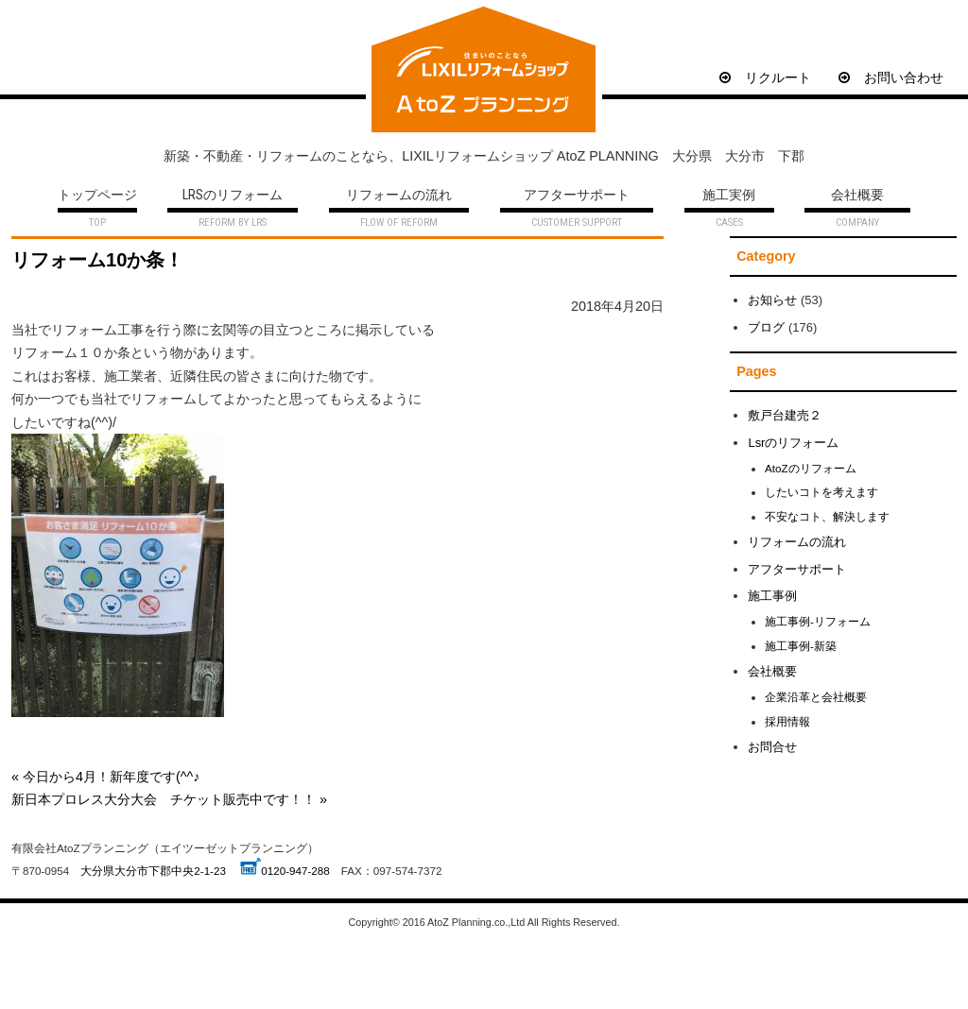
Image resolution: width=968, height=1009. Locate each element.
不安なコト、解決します (827, 516)
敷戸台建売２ (784, 415)
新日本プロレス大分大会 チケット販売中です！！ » (169, 799)
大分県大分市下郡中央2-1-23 (153, 870)
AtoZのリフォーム (810, 468)
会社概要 (857, 196)
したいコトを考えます (821, 492)
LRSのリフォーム (232, 196)
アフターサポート (577, 196)
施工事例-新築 (801, 646)
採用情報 (787, 721)
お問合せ (772, 747)
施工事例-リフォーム (818, 621)
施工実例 (728, 196)
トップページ (97, 196)
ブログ (766, 327)
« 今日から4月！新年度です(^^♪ (105, 776)
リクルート (765, 77)
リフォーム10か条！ (97, 259)
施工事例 (772, 596)
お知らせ (772, 300)
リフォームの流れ (399, 196)
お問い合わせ (890, 77)
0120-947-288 (295, 870)
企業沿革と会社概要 (816, 697)
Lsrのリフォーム (793, 443)
